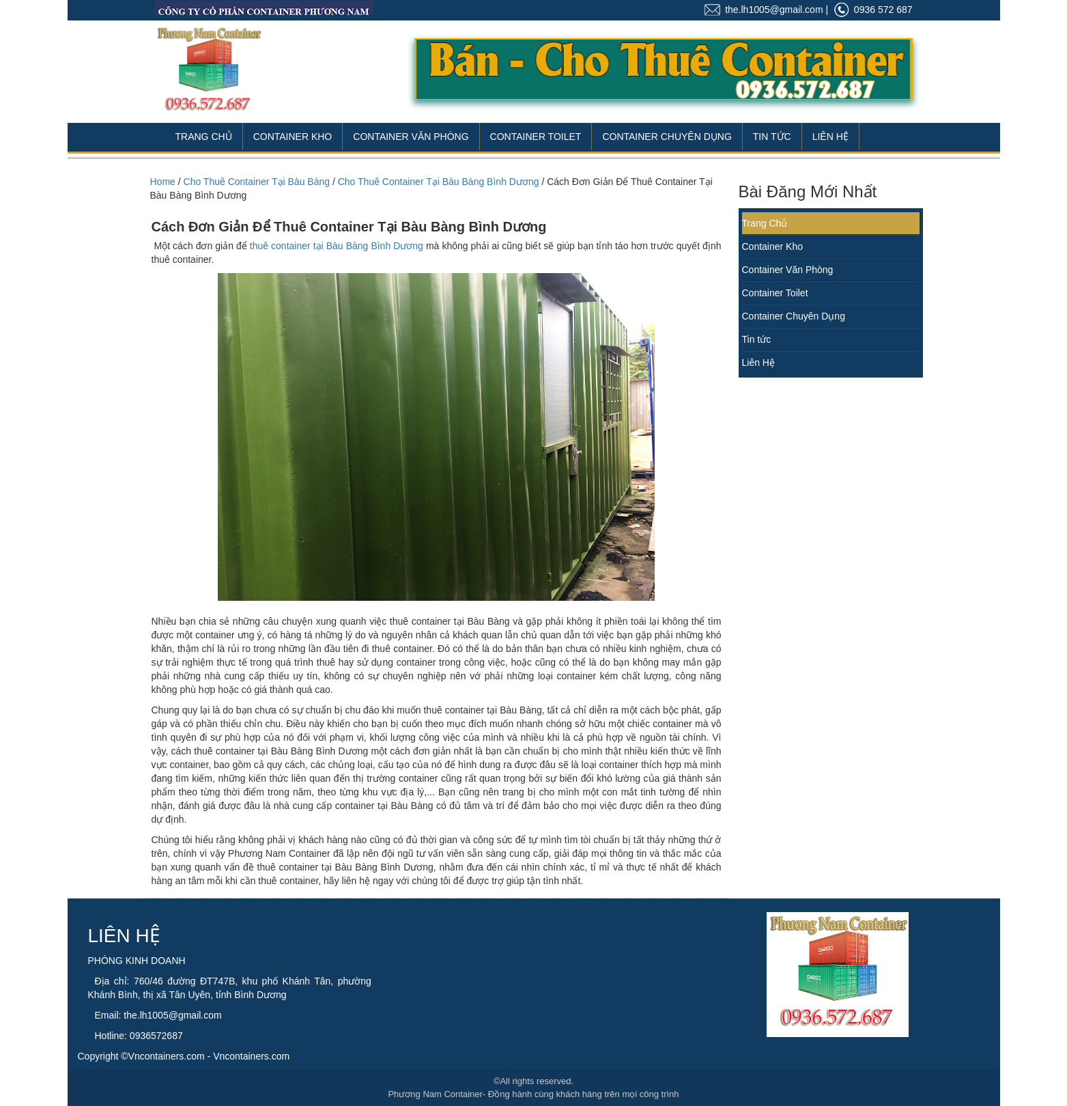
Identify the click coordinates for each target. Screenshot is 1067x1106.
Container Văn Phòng (410, 136)
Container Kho (292, 136)
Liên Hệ (830, 136)
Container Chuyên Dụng (666, 136)
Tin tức (756, 339)
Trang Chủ (203, 136)
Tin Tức (772, 136)
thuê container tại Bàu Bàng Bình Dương (336, 245)
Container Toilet (536, 136)
